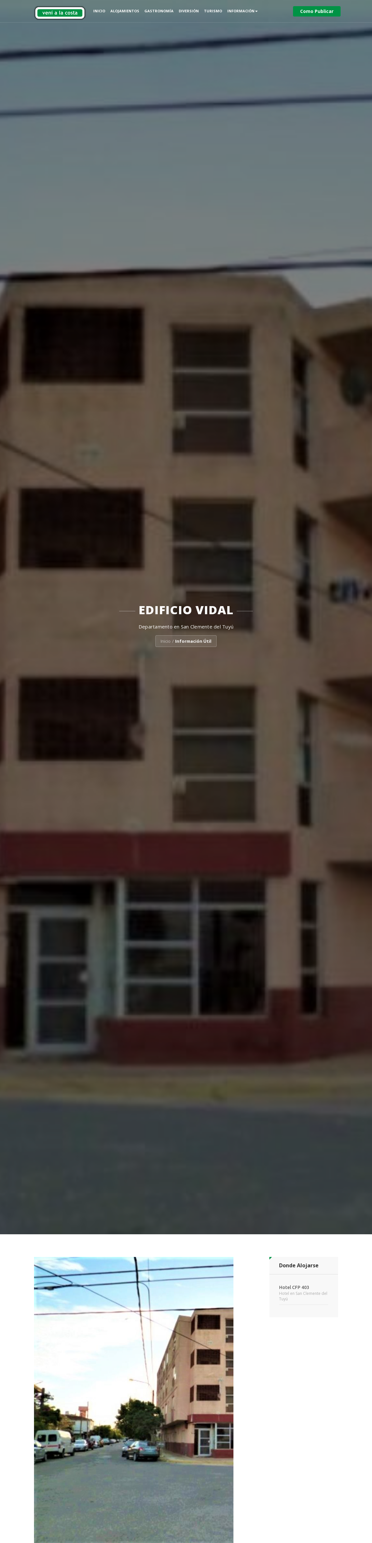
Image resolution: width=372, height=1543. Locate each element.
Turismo (213, 10)
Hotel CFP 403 (294, 1287)
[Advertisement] (303, 1421)
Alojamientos (124, 10)
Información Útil (193, 641)
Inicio (99, 10)
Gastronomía (159, 10)
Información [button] (242, 10)
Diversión (189, 10)
